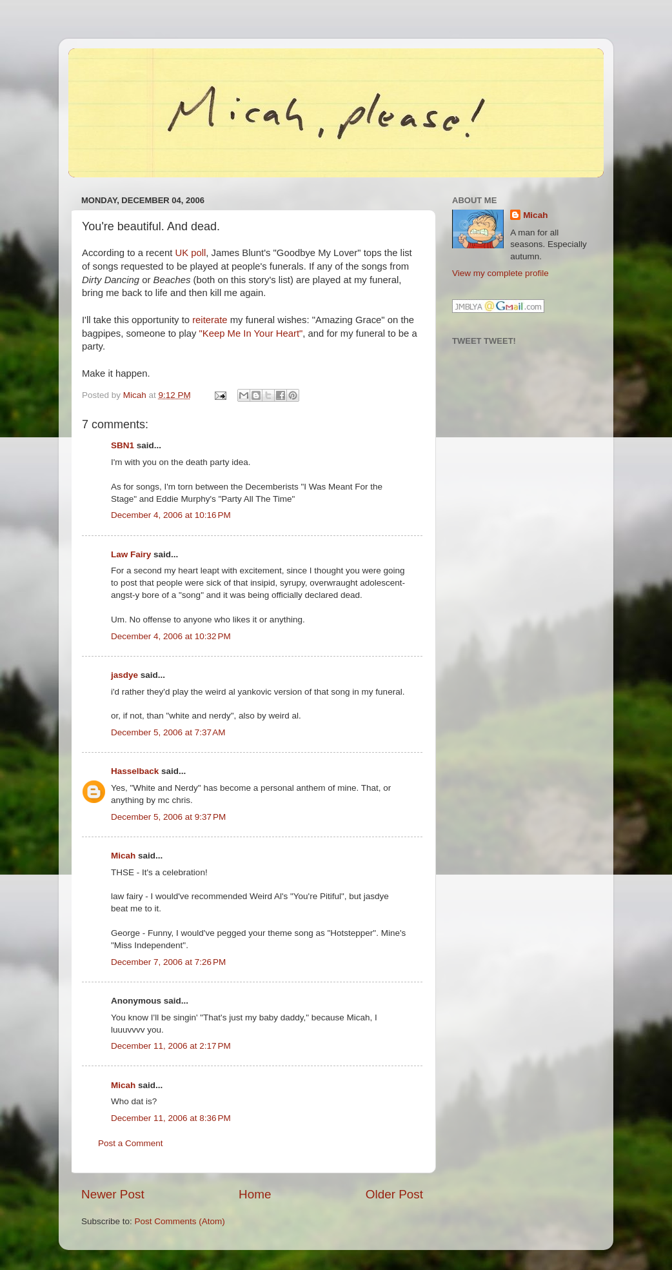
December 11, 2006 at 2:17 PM (171, 1046)
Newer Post (112, 1194)
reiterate (209, 320)
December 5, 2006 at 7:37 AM (168, 732)
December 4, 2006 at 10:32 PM (171, 636)
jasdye (124, 675)
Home (255, 1194)
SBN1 (122, 445)
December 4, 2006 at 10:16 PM (171, 515)
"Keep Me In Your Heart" (251, 333)
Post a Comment (130, 1143)
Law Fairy (131, 554)
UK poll (190, 253)
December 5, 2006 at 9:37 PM (168, 817)
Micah (123, 855)
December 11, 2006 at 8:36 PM (171, 1118)
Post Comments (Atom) (180, 1221)
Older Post (394, 1194)
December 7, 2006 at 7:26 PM (168, 962)
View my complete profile (500, 273)
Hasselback (135, 771)
